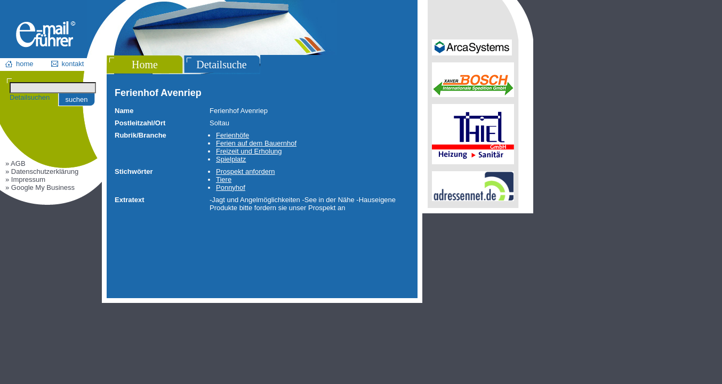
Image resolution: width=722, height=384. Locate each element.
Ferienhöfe (232, 135)
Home (145, 64)
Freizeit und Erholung (249, 151)
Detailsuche (221, 64)
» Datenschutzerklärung (41, 171)
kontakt (73, 64)
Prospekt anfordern (245, 171)
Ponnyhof (230, 187)
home (25, 64)
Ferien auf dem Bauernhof (256, 143)
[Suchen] (53, 87)
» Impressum (25, 179)
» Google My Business (40, 187)
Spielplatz (231, 159)
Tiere (223, 179)
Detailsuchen (30, 97)
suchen (77, 99)
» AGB (15, 163)
